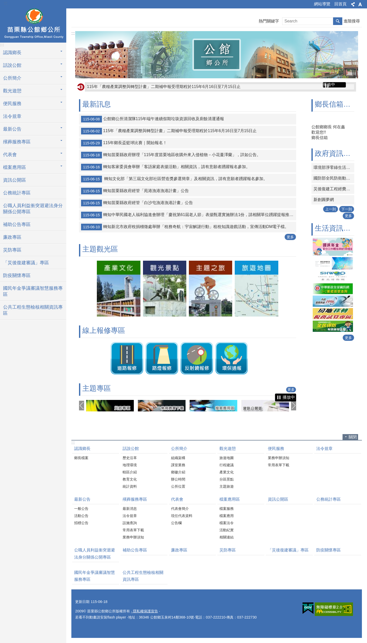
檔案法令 (226, 523)
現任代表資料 (181, 516)
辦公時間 (178, 479)
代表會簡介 (180, 509)
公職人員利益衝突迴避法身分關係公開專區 (33, 208)
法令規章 (12, 116)
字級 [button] (360, 4)
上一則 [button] (81, 405)
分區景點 (226, 479)
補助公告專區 (17, 224)
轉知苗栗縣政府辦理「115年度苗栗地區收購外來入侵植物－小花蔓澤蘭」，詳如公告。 (171, 155)
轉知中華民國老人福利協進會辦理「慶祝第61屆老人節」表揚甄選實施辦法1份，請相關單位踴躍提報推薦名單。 (188, 215)
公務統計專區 (17, 192)
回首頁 (340, 4)
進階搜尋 (352, 21)
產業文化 (226, 472)
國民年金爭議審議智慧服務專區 (33, 291)
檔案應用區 (229, 499)
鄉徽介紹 (178, 472)
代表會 (177, 499)
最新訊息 (96, 104)
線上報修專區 (103, 330)
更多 (290, 237)
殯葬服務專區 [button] (17, 141)
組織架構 (178, 458)
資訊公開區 (14, 180)
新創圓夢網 (323, 199)
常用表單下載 (278, 465)
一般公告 (81, 509)
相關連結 (226, 537)
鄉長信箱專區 (336, 104)
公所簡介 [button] (12, 78)
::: (5, 3)
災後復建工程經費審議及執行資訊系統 (333, 189)
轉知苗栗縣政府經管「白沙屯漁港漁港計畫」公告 (137, 203)
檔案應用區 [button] (14, 167)
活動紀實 (226, 530)
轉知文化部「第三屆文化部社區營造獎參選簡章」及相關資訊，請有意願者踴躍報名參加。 (174, 179)
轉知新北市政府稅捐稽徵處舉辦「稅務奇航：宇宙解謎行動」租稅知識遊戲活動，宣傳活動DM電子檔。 (185, 227)
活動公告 (81, 516)
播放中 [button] (329, 84)
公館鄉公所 (33, 25)
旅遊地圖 (226, 458)
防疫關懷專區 (17, 275)
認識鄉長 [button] (12, 52)
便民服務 (276, 448)
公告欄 (176, 523)
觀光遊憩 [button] (12, 90)
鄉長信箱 (319, 137)
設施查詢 (130, 523)
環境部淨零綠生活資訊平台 (333, 167)
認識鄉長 (82, 448)
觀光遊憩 (227, 448)
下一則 (346, 209)
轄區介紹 (130, 472)
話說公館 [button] (12, 65)
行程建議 (226, 465)
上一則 (330, 209)
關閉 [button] (353, 437)
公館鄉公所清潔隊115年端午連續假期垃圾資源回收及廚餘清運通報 (152, 119)
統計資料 (130, 486)
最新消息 (130, 509)
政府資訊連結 (336, 153)
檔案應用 (226, 516)
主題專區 (96, 388)
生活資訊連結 (336, 228)
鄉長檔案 (81, 458)
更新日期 (82, 602)
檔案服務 (226, 509)
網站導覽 (322, 4)
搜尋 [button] (337, 21)
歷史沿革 (130, 458)
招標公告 (81, 523)
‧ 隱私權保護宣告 (144, 611)
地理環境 (130, 465)
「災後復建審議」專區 (26, 262)
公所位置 (178, 486)
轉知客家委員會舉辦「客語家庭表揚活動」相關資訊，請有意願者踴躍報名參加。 (165, 167)
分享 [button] (353, 4)
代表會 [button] (10, 154)
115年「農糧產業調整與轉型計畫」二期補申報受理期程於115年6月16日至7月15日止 (164, 86)
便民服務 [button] (12, 103)
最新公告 (82, 499)
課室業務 (178, 465)
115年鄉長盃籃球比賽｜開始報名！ (124, 143)
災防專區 (12, 250)
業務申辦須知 (278, 458)
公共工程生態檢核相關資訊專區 (33, 310)
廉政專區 (12, 237)
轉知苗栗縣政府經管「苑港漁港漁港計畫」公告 (135, 191)
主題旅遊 (226, 486)
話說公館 (131, 448)
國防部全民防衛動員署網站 (333, 178)
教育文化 (130, 479)
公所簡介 (179, 448)
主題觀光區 (100, 249)
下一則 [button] (293, 405)
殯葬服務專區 (135, 499)
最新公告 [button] (12, 129)
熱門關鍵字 (269, 21)
